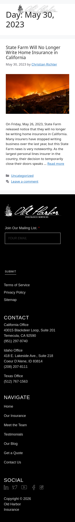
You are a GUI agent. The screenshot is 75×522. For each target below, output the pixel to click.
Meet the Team (15, 425)
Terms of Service (17, 285)
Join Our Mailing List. (22, 228)
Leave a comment (24, 181)
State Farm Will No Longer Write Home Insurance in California (33, 52)
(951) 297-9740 (16, 341)
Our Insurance (15, 416)
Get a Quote (13, 453)
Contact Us (12, 462)
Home (8, 406)
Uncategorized (22, 175)
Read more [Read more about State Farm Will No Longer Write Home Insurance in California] (55, 163)
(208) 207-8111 (16, 367)
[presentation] (34, 256)
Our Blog (11, 444)
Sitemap (10, 300)
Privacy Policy (15, 292)
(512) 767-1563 (16, 381)
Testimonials (13, 434)
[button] (68, 9)
